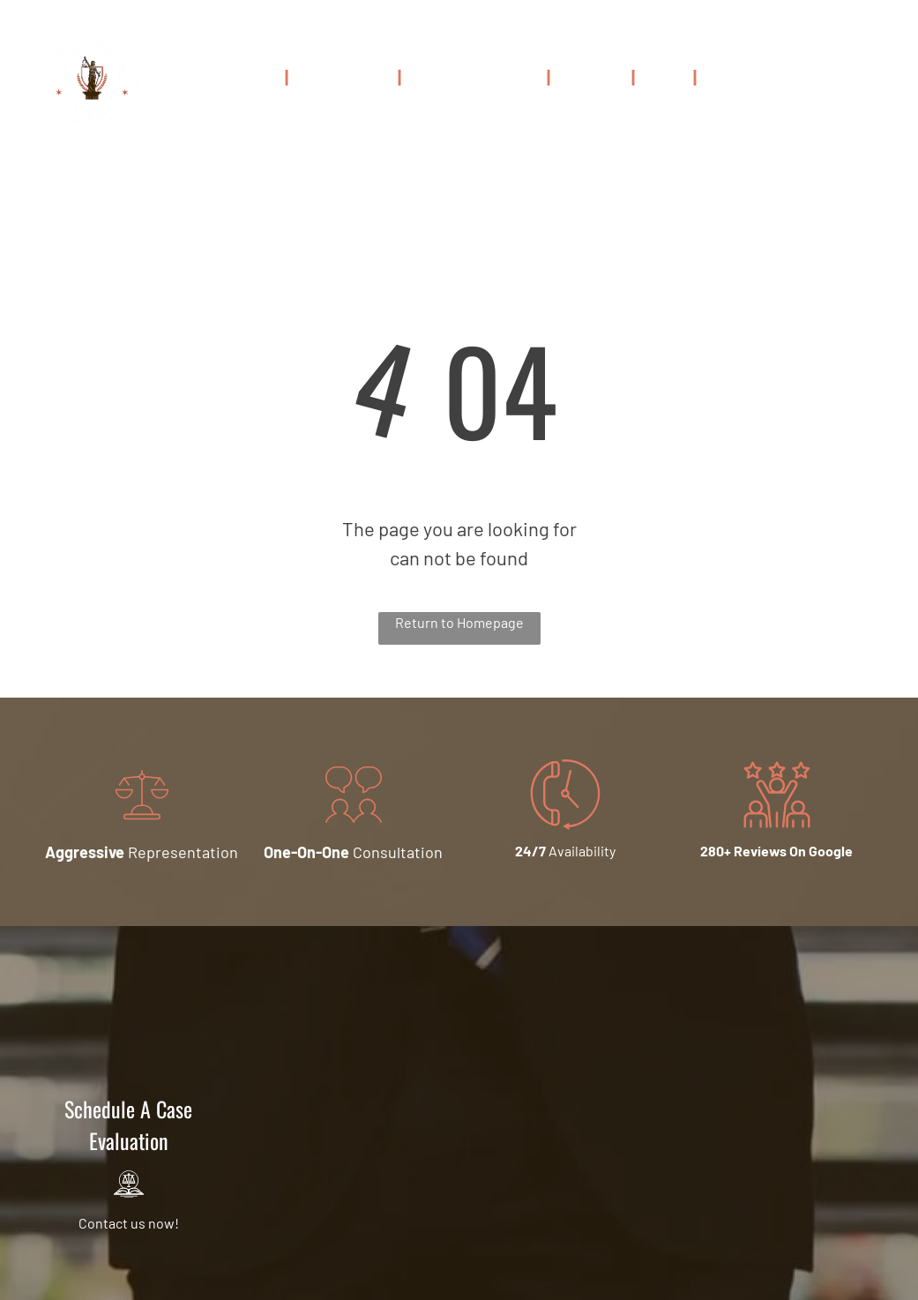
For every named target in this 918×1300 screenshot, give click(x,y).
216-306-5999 (835, 80)
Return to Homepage (459, 622)
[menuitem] (253, 76)
